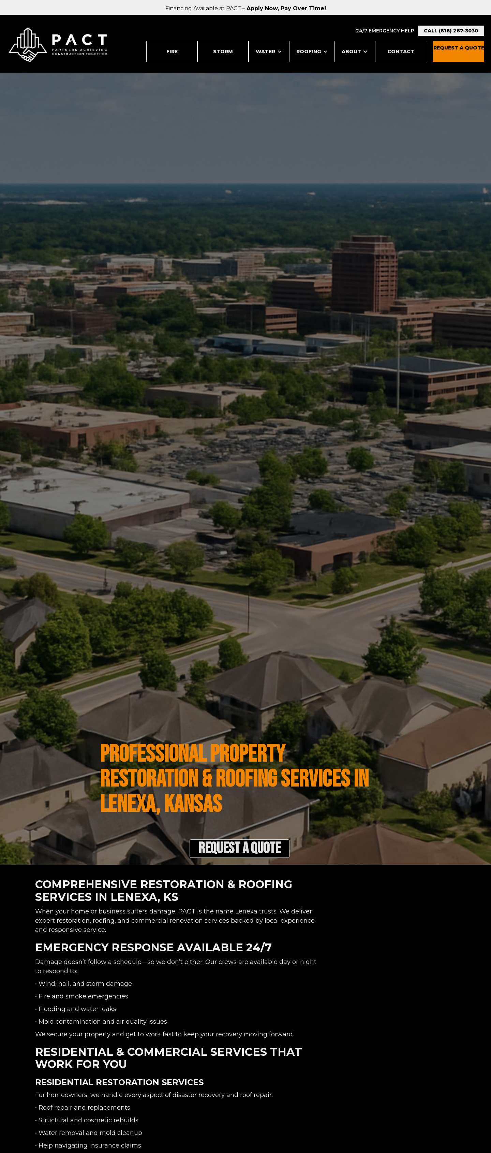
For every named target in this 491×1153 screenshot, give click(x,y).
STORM (223, 51)
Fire (172, 51)
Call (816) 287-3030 (451, 31)
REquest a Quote (458, 48)
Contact (400, 51)
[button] (269, 51)
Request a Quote (239, 848)
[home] (58, 44)
